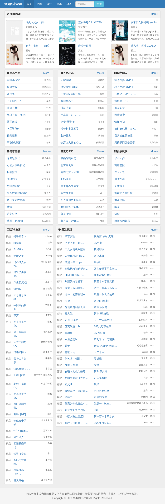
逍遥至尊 (136, 200)
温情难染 (136, 115)
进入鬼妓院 (100, 378)
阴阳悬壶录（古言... (76, 378)
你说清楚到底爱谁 (75, 307)
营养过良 (29, 214)
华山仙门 (136, 158)
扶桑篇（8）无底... (105, 236)
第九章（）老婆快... (105, 339)
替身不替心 (29, 108)
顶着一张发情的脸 (104, 294)
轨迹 (69, 4)
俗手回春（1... (22, 236)
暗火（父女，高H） (37, 22)
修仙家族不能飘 (82, 207)
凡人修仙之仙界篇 (82, 200)
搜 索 (99, 4)
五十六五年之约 (103, 320)
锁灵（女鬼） (21, 453)
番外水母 (99, 255)
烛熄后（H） (136, 101)
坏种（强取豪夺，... (76, 423)
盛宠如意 (136, 108)
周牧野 (98, 262)
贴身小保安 (29, 80)
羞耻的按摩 (100, 397)
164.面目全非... (102, 423)
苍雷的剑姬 (82, 165)
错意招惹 (29, 135)
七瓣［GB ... (21, 375)
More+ (154, 14)
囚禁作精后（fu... (75, 255)
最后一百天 (84, 45)
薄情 (29, 207)
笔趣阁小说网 (13, 4)
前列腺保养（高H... (136, 129)
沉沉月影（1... (22, 369)
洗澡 (96, 384)
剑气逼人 (19, 437)
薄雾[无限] (82, 214)
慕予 (67, 345)
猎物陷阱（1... (22, 352)
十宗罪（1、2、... (82, 115)
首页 (29, 4)
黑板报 (98, 358)
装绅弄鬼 (82, 135)
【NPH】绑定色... (75, 275)
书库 (39, 4)
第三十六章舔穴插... (105, 281)
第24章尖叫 (100, 371)
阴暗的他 (29, 179)
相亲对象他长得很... (29, 193)
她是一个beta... (102, 403)
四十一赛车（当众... (105, 288)
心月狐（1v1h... (82, 221)
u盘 (96, 410)
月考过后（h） (29, 158)
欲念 (136, 214)
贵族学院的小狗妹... (105, 345)
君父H (68, 384)
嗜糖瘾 (17, 243)
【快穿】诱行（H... (136, 94)
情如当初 (136, 122)
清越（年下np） (74, 262)
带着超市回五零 (82, 129)
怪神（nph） (72, 365)
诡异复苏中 (82, 101)
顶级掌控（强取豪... (76, 390)
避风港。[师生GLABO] (143, 45)
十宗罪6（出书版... (82, 94)
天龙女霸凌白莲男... (76, 249)
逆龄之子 (19, 255)
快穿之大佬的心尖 (82, 142)
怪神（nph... (21, 430)
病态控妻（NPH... (136, 80)
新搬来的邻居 (136, 221)
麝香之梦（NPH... (82, 172)
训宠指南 (136, 179)
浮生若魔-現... (21, 282)
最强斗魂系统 (82, 158)
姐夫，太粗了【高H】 (38, 45)
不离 (16, 315)
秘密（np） (71, 352)
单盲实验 (70, 236)
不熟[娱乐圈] (29, 142)
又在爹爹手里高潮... (105, 268)
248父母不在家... (103, 326)
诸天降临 (19, 480)
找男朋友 (99, 249)
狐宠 (136, 207)
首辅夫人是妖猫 (136, 193)
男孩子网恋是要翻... (136, 142)
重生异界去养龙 (82, 186)
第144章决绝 (101, 313)
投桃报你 (29, 172)
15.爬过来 (99, 333)
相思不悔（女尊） (29, 115)
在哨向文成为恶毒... (76, 371)
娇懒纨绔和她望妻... (76, 268)
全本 (59, 4)
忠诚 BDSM (71, 320)
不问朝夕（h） (29, 101)
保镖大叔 (29, 87)
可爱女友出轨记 (29, 165)
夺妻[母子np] (82, 122)
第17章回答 (100, 307)
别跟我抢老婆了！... (76, 281)
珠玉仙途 (136, 172)
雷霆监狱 (136, 165)
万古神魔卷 (82, 193)
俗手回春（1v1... (74, 243)
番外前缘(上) (101, 300)
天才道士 (136, 186)
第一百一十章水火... (105, 416)
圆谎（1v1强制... (74, 288)
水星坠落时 (29, 129)
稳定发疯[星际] (82, 87)
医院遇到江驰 (101, 390)
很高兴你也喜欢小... (76, 403)
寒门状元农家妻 (29, 200)
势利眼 (17, 288)
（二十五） (100, 352)
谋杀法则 (82, 108)
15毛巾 (98, 243)
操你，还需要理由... (76, 294)
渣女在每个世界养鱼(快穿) (93, 22)
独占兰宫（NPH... (136, 87)
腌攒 (96, 365)
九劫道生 (82, 179)
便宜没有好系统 (103, 275)
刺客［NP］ (20, 414)
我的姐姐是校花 (136, 135)
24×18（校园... (73, 358)
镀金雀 (29, 94)
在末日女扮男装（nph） (144, 22)
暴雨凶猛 (29, 122)
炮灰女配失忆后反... (76, 410)
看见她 (69, 313)
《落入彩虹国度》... (76, 416)
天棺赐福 (82, 80)
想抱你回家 (29, 186)
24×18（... (19, 249)
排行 (49, 4)
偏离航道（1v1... (74, 326)
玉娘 (67, 300)
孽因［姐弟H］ (29, 221)
